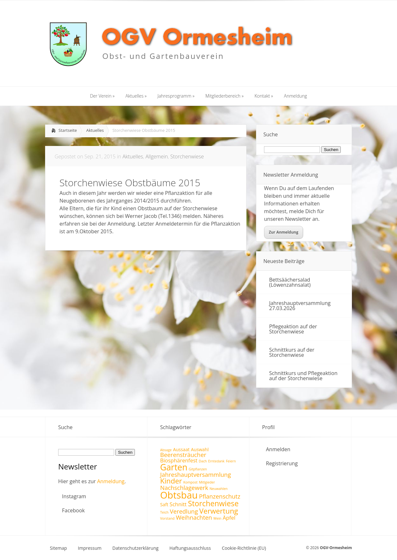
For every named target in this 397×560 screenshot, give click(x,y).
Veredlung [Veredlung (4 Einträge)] (184, 511)
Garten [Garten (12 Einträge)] (173, 467)
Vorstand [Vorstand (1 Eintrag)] (167, 518)
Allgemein (156, 156)
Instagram (74, 496)
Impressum (90, 548)
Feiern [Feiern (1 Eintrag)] (231, 461)
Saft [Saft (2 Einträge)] (164, 504)
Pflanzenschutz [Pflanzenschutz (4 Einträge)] (219, 496)
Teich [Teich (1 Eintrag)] (164, 512)
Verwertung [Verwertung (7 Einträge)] (218, 511)
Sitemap (58, 548)
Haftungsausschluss (190, 548)
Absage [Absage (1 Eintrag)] (166, 450)
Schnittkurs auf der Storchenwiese (292, 352)
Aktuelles (95, 130)
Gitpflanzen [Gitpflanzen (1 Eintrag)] (198, 469)
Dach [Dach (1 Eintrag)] (203, 461)
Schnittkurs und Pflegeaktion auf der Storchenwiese (303, 376)
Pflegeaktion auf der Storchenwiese (293, 329)
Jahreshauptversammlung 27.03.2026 (300, 306)
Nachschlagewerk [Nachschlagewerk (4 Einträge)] (184, 488)
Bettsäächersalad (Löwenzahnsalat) (290, 282)
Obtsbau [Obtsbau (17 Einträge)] (179, 495)
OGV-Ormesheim (336, 547)
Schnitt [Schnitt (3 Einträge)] (178, 504)
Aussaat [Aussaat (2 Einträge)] (181, 449)
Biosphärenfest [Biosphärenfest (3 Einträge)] (179, 460)
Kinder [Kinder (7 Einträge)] (171, 481)
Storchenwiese (187, 156)
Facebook (73, 510)
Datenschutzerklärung (136, 548)
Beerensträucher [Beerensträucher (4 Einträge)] (183, 455)
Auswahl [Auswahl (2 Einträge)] (199, 449)
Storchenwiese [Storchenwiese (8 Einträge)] (213, 503)
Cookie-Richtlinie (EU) (244, 548)
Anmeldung (111, 481)
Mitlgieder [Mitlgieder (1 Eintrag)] (207, 482)
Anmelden (278, 449)
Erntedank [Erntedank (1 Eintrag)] (216, 461)
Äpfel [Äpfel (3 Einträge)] (229, 517)
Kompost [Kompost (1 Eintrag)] (190, 482)
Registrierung (282, 463)
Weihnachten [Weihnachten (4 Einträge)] (194, 517)
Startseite (67, 130)
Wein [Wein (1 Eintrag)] (218, 518)
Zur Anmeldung (283, 232)
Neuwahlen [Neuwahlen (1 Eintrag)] (218, 488)
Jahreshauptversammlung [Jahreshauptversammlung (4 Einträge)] (195, 474)
